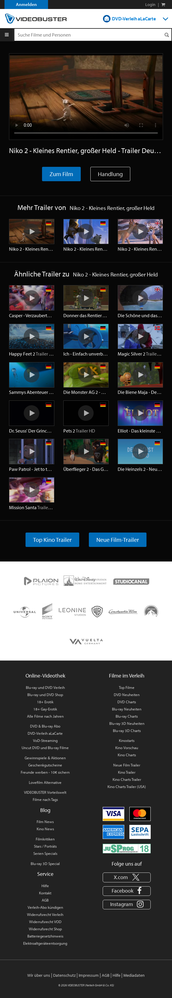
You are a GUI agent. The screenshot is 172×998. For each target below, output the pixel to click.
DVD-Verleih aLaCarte (134, 19)
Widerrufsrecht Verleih (45, 914)
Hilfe (45, 885)
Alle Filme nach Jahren (45, 716)
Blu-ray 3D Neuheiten (126, 723)
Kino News (45, 828)
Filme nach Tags (45, 799)
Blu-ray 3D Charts (127, 730)
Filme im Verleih (126, 675)
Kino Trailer (126, 772)
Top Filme (126, 687)
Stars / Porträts (45, 846)
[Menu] (7, 34)
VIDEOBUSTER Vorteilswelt (45, 792)
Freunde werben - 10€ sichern (45, 772)
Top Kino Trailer (52, 539)
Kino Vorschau (126, 747)
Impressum (89, 975)
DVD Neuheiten (127, 694)
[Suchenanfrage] (92, 35)
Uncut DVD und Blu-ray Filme (45, 747)
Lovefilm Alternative (45, 782)
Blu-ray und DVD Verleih (45, 687)
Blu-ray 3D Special (45, 863)
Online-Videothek (45, 675)
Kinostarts (126, 740)
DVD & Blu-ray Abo (45, 726)
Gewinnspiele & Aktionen (45, 757)
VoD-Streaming (45, 740)
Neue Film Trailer (126, 765)
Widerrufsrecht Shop (45, 928)
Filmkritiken (45, 839)
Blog (45, 810)
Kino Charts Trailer (127, 779)
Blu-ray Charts (127, 716)
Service (45, 873)
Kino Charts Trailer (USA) (126, 786)
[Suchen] (166, 35)
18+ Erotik (45, 701)
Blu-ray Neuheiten (126, 709)
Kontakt (45, 892)
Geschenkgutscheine (45, 765)
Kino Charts (127, 754)
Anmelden (26, 4)
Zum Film (61, 174)
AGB (45, 900)
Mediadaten (134, 975)
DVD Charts (126, 701)
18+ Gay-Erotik (45, 709)
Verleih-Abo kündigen (45, 907)
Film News (45, 821)
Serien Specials (45, 853)
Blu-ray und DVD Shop (45, 694)
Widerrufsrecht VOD (45, 921)
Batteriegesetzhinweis (45, 936)
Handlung (110, 174)
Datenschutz (64, 975)
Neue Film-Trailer (117, 539)
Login (150, 4)
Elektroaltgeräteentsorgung (45, 943)
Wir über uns (38, 975)
